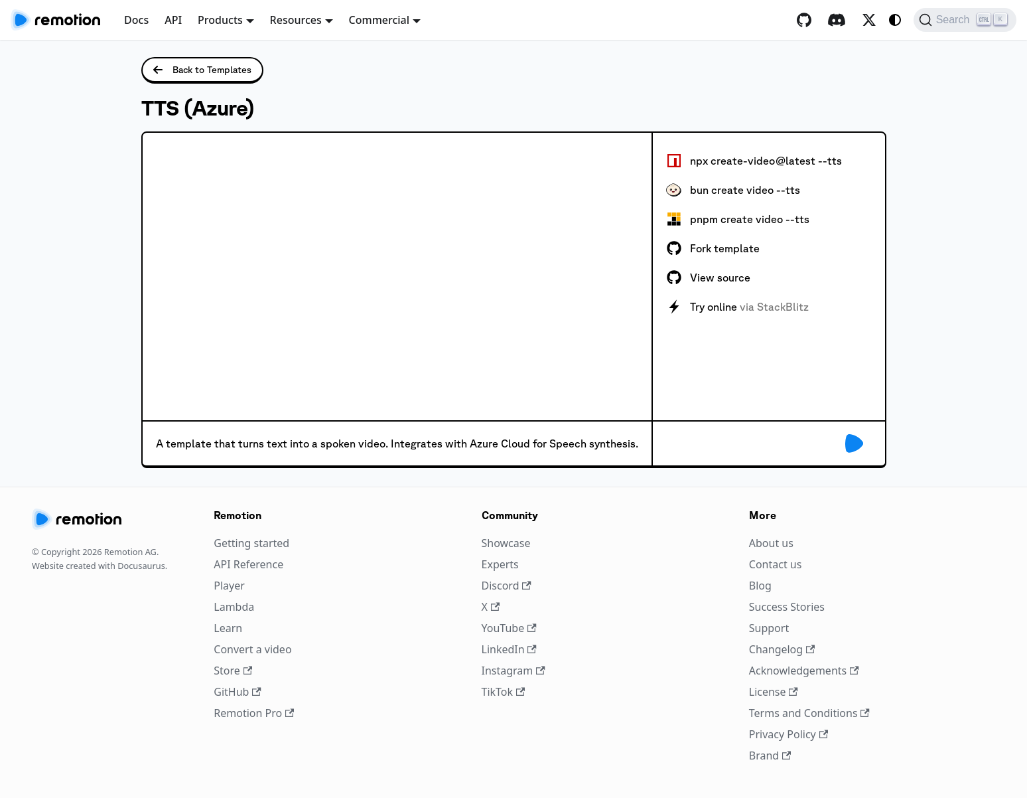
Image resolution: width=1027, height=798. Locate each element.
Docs (136, 20)
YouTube (509, 628)
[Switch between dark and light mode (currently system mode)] (895, 20)
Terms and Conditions (809, 713)
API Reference (248, 564)
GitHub (237, 691)
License (773, 691)
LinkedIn (509, 649)
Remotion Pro (254, 713)
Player (229, 585)
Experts (500, 564)
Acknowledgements (804, 670)
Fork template (713, 248)
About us (771, 543)
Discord (506, 585)
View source (708, 277)
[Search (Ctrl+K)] (965, 20)
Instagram (513, 670)
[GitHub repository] (804, 20)
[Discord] (836, 20)
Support (769, 628)
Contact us (775, 564)
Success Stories (787, 606)
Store (233, 670)
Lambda (234, 606)
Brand (770, 755)
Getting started (251, 543)
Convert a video (252, 649)
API (173, 20)
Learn (228, 628)
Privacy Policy (788, 734)
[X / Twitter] (869, 20)
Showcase (506, 543)
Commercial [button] (379, 20)
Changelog (782, 649)
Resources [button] (296, 20)
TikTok (503, 691)
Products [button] (220, 20)
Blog (760, 585)
